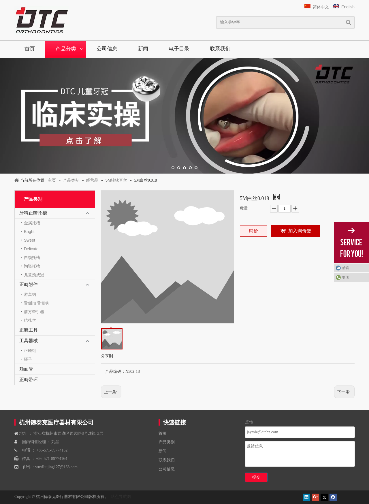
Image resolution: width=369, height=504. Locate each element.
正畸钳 (30, 350)
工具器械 (28, 340)
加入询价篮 (299, 230)
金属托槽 (32, 223)
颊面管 (26, 368)
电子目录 (179, 49)
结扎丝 (30, 320)
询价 (253, 230)
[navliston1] (41, 20)
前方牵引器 (34, 311)
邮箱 (345, 268)
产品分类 (65, 49)
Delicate (31, 249)
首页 (30, 49)
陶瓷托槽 (32, 266)
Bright (29, 231)
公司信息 (107, 49)
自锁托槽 (32, 257)
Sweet (29, 240)
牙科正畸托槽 (33, 212)
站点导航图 (120, 496)
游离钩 (30, 294)
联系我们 (220, 49)
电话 (345, 277)
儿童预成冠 (34, 274)
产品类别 (167, 442)
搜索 (348, 22)
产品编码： (115, 371)
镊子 (28, 359)
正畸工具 (28, 330)
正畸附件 (28, 284)
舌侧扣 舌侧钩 (36, 303)
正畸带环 (28, 379)
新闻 (143, 49)
